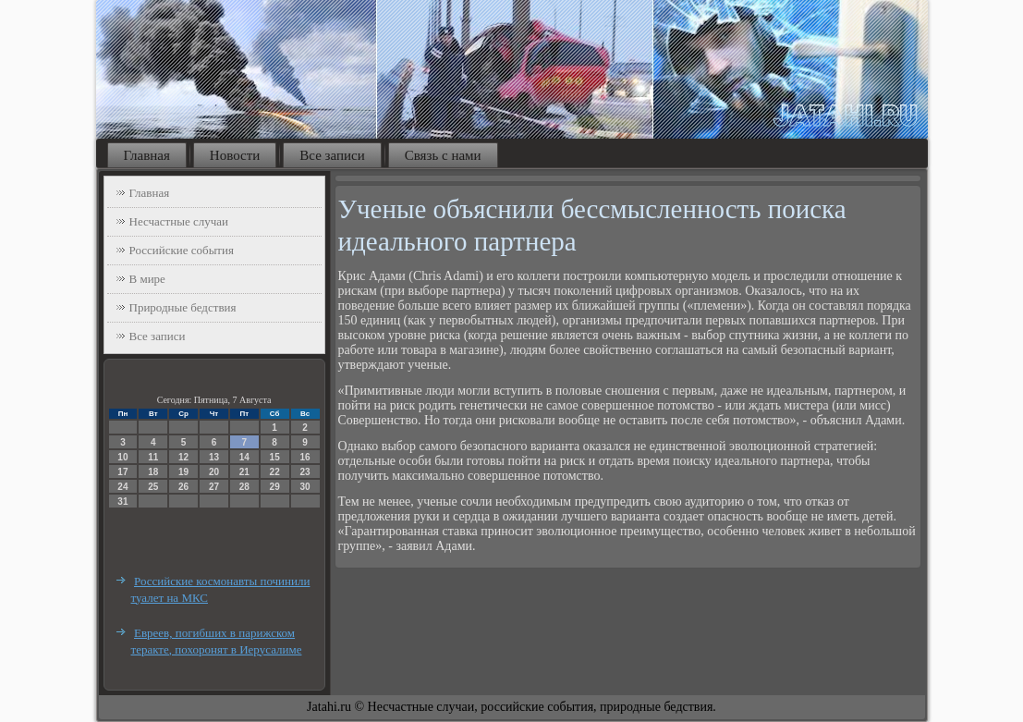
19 (183, 472)
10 (122, 457)
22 (275, 472)
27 (214, 487)
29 (275, 487)
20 (214, 472)
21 (244, 472)
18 (153, 472)
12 (183, 457)
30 (304, 487)
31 (122, 501)
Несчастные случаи (179, 221)
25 (153, 487)
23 (304, 472)
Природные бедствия (183, 307)
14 (244, 457)
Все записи (331, 155)
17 (122, 472)
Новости (235, 155)
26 (183, 487)
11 (153, 457)
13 (214, 457)
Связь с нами (443, 155)
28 (244, 487)
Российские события (181, 250)
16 (304, 457)
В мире (147, 279)
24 (122, 487)
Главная (147, 155)
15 (275, 457)
